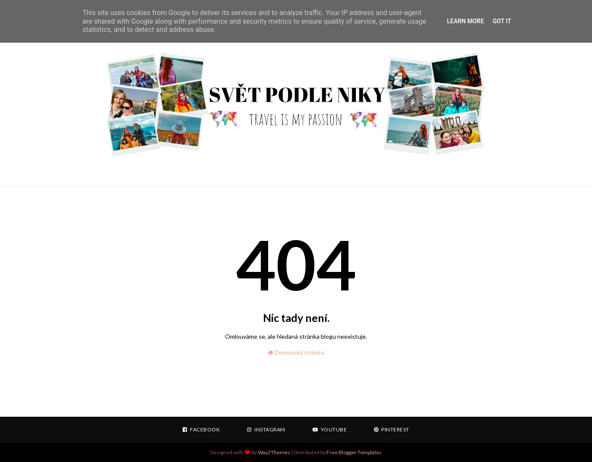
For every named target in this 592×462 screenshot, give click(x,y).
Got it (502, 21)
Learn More (465, 21)
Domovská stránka (296, 352)
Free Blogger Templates (354, 452)
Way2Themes (274, 452)
